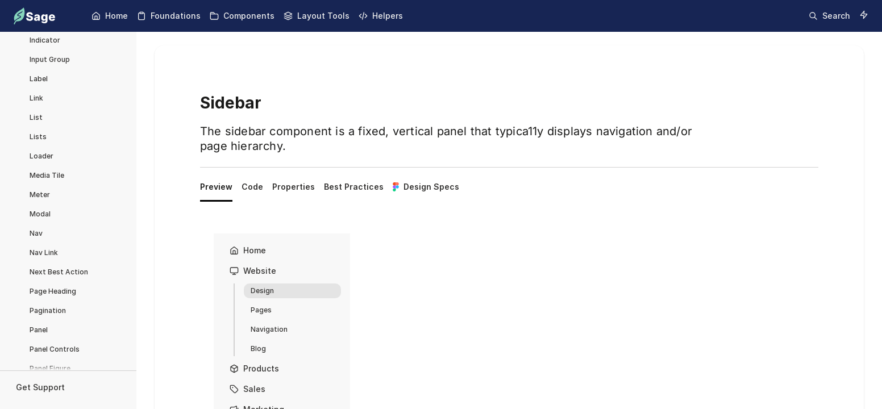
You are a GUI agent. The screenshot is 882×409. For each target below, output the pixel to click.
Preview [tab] (216, 186)
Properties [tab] (293, 186)
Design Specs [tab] (426, 186)
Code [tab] (252, 186)
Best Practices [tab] (354, 186)
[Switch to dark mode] (863, 14)
